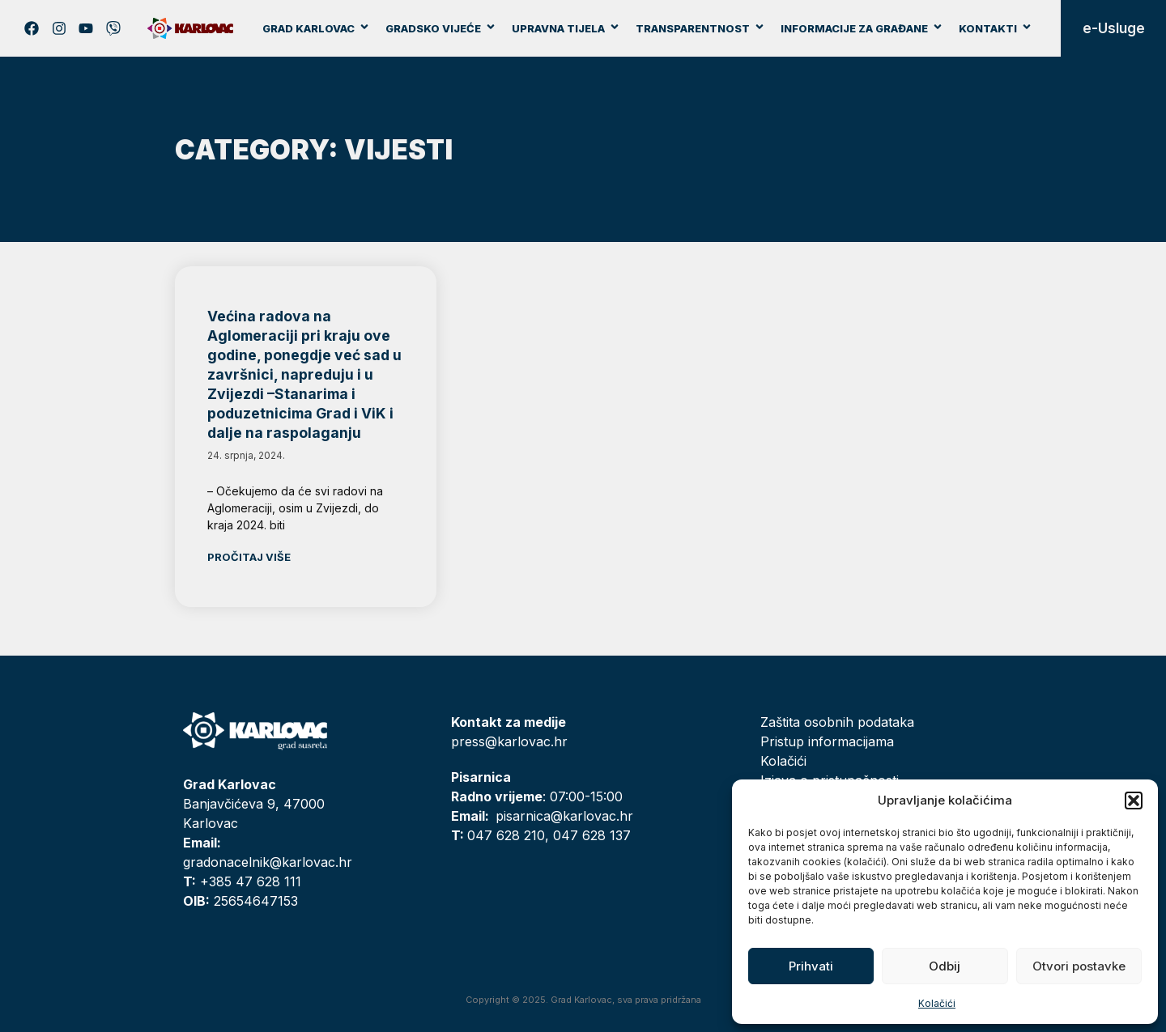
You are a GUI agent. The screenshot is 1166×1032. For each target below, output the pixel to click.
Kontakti (995, 28)
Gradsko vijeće (440, 28)
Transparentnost (700, 28)
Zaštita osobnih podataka (837, 722)
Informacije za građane (862, 28)
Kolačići (936, 1003)
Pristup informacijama (827, 741)
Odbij (944, 966)
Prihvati (811, 966)
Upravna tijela (566, 28)
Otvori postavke (1079, 966)
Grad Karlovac (316, 28)
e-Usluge (1114, 28)
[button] (1134, 800)
